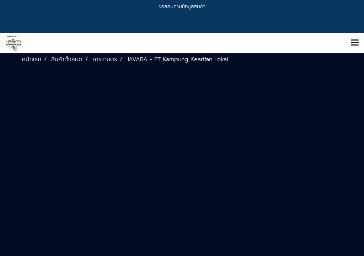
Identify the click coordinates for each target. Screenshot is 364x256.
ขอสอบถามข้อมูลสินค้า (182, 6)
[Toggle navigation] (355, 43)
